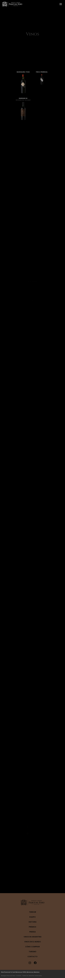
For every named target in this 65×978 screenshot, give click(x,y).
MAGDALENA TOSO (27, 83)
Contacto (32, 956)
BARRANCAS (27, 97)
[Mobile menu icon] (61, 4)
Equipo (32, 917)
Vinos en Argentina (32, 937)
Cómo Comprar (32, 947)
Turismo (32, 951)
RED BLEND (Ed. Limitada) (27, 98)
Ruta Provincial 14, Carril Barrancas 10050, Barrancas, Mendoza (20, 972)
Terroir (32, 912)
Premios (32, 927)
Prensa (32, 932)
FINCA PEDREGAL (37, 83)
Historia (32, 922)
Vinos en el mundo (32, 942)
